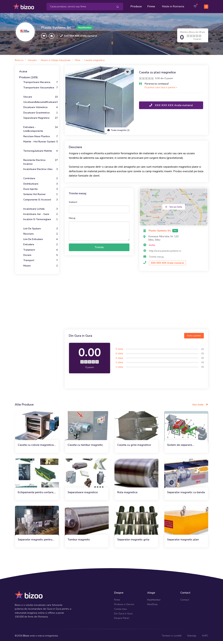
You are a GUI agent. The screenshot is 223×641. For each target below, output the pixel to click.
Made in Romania (173, 5)
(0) (202, 347)
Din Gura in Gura (123, 612)
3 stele (119, 356)
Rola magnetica (127, 491)
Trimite (99, 246)
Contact (184, 598)
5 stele (119, 347)
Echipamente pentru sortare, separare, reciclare (36, 491)
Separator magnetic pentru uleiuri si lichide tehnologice (36, 538)
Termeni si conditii (172, 634)
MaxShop (152, 602)
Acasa (23, 70)
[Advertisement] (136, 299)
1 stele (119, 365)
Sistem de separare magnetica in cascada (181, 443)
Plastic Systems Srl (56, 26)
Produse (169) (28, 76)
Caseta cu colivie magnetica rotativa (36, 443)
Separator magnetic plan (183, 538)
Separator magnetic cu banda (186, 491)
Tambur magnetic (79, 538)
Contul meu (120, 607)
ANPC (205, 634)
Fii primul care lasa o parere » (161, 85)
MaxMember (154, 598)
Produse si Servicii (124, 602)
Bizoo (26, 634)
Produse (136, 5)
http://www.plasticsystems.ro (165, 249)
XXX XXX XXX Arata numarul (80, 34)
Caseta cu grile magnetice (134, 443)
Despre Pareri (121, 616)
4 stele (119, 352)
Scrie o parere (194, 334)
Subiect (73, 200)
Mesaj (72, 216)
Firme (151, 5)
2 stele (119, 361)
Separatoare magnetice (83, 491)
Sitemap (191, 634)
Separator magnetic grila (133, 538)
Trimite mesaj (156, 255)
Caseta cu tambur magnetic (85, 443)
